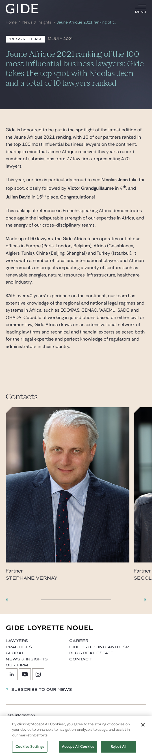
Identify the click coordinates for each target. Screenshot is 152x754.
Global (15, 653)
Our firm (17, 665)
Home (11, 22)
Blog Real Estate (91, 653)
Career (78, 641)
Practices (19, 647)
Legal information (20, 715)
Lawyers (17, 641)
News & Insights (36, 22)
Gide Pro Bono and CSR (99, 647)
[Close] (143, 727)
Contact (80, 659)
